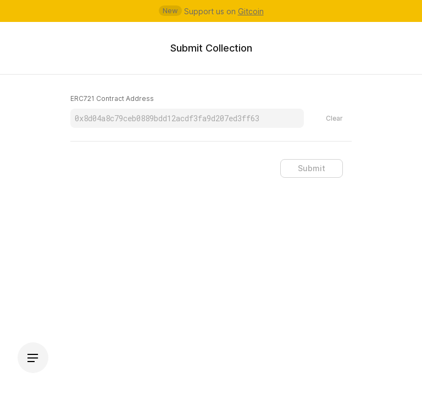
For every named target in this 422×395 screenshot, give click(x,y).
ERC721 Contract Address (112, 98)
